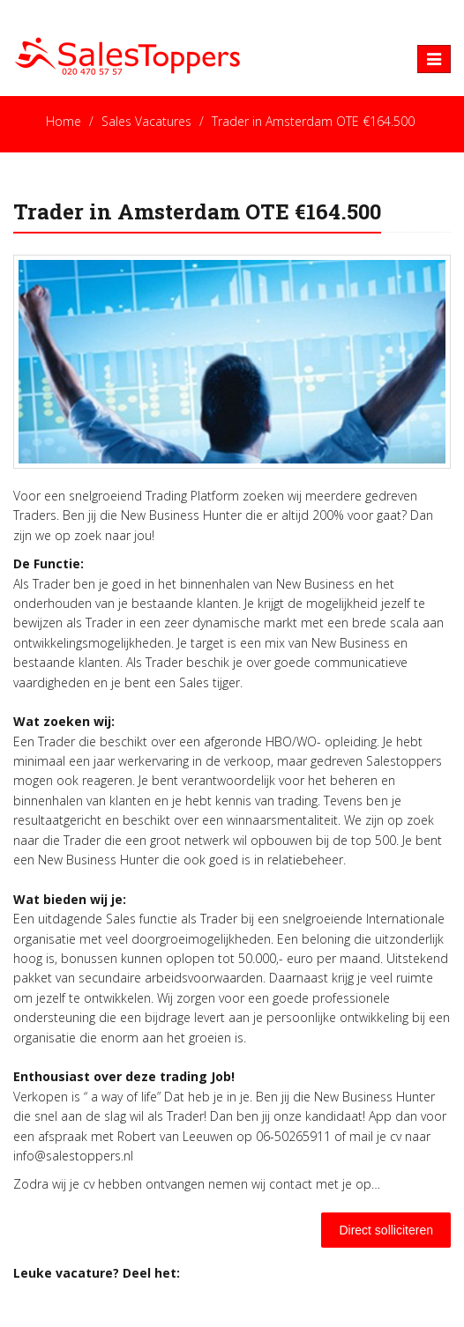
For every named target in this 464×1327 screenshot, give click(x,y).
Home (63, 121)
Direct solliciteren (386, 1230)
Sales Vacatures (146, 121)
